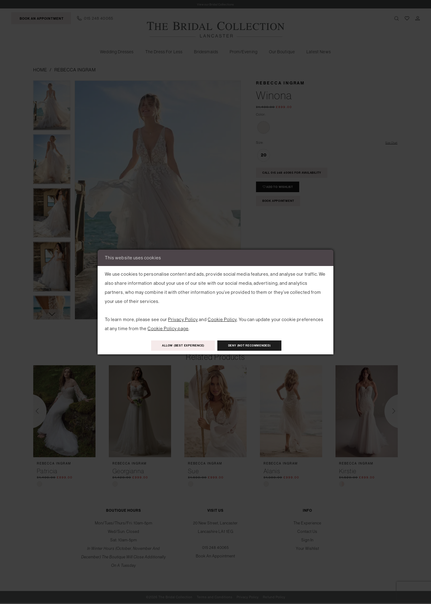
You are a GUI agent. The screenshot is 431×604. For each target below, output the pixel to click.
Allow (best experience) (174, 345)
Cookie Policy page (167, 327)
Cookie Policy (222, 318)
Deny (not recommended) (259, 345)
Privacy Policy (183, 318)
